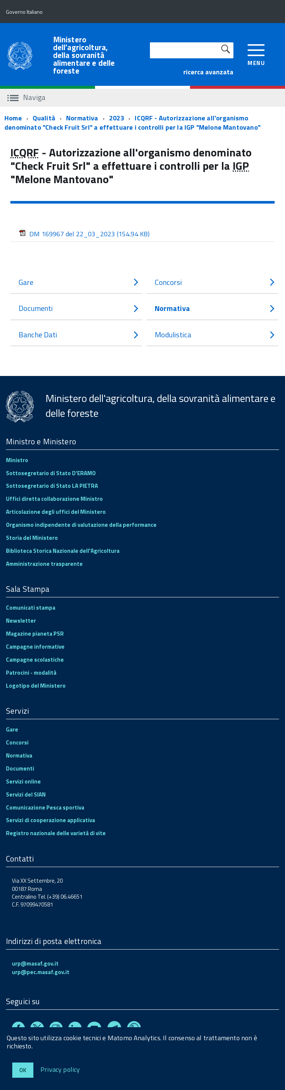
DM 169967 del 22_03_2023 (84, 234)
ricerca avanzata (208, 72)
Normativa (82, 118)
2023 (116, 118)
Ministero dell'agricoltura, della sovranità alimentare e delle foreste (84, 55)
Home (13, 118)
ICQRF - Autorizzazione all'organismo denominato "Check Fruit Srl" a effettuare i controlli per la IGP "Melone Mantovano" (132, 123)
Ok (22, 1070)
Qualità (44, 118)
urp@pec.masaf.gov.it (40, 972)
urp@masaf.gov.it (35, 963)
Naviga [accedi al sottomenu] (26, 97)
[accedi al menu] (256, 54)
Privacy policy (60, 1069)
